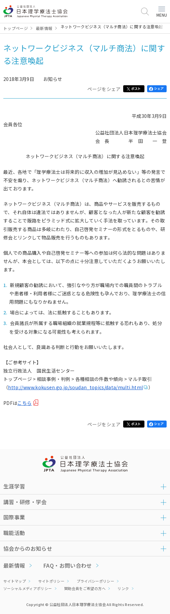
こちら (24, 403)
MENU (161, 12)
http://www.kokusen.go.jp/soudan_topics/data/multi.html (75, 387)
